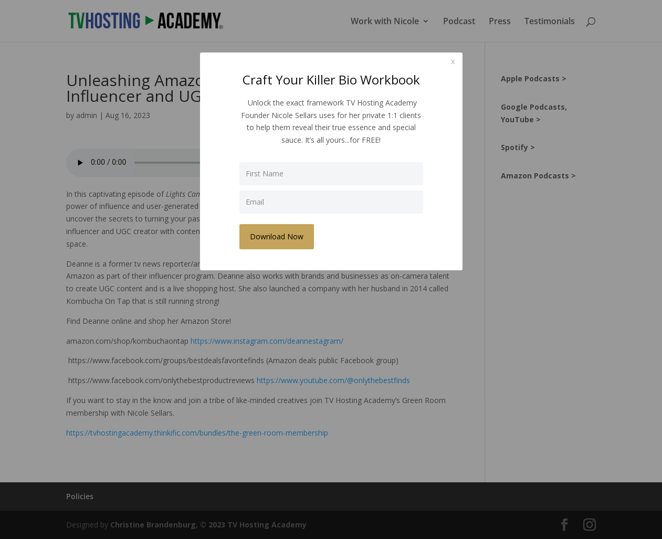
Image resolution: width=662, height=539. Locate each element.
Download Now (276, 236)
